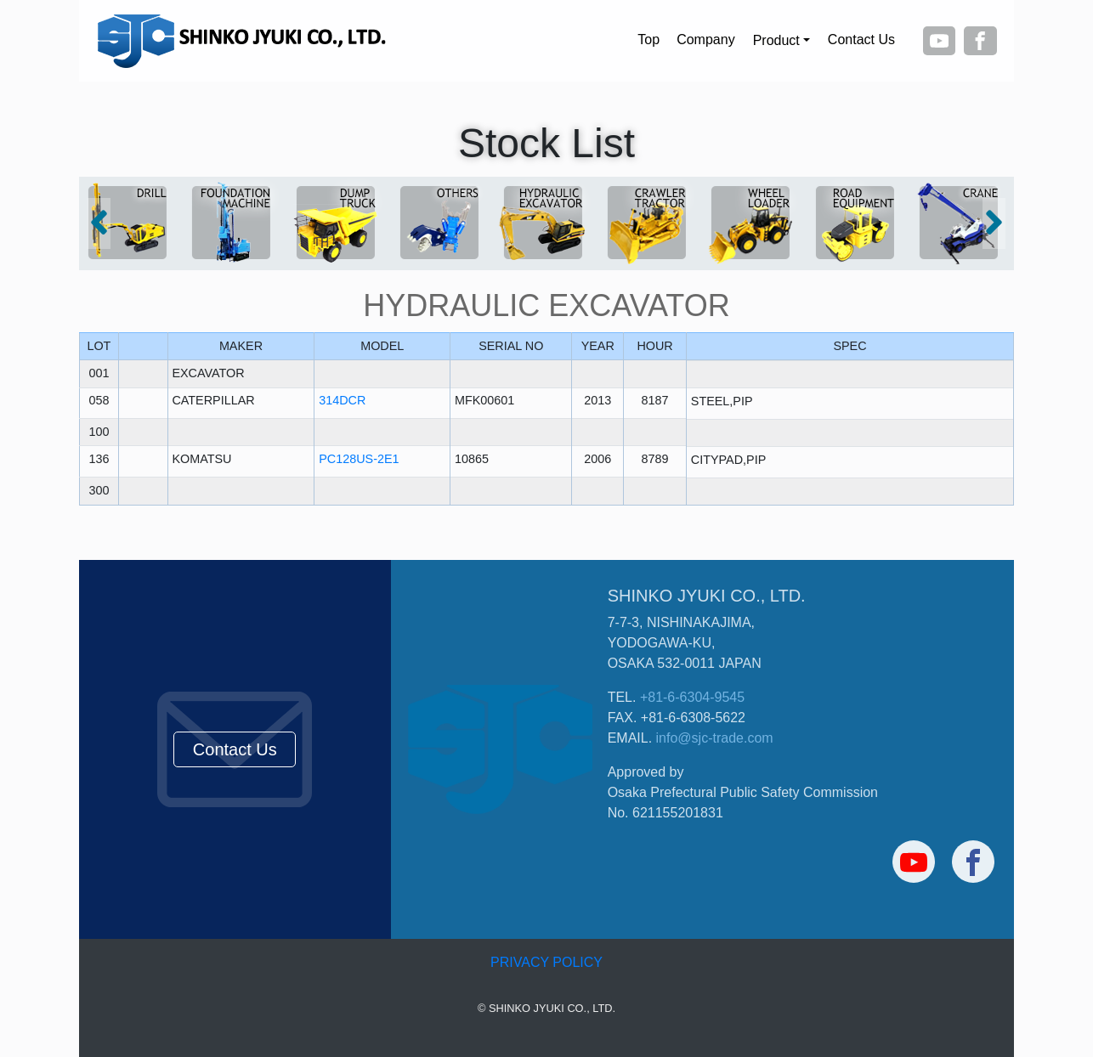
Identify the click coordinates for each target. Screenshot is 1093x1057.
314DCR (342, 400)
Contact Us (861, 39)
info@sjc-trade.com (714, 738)
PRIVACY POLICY (546, 962)
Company (705, 39)
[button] (99, 223)
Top (648, 39)
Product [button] (776, 40)
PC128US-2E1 (359, 459)
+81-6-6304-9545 (692, 697)
